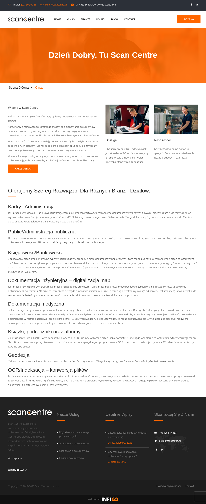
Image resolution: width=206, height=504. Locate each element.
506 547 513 (170, 432)
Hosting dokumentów (71, 458)
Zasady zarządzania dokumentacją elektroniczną (127, 435)
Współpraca (15, 458)
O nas (71, 19)
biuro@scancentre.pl (56, 4)
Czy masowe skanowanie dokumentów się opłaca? (122, 454)
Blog (114, 19)
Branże (85, 19)
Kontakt (129, 19)
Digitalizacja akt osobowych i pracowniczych (75, 435)
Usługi (100, 19)
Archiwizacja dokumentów (74, 444)
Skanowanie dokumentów (74, 451)
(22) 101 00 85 (28, 4)
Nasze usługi (23, 168)
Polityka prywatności (168, 486)
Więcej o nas (17, 470)
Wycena (189, 19)
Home (57, 19)
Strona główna (19, 87)
